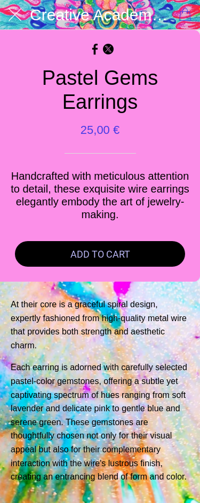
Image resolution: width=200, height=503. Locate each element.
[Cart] (185, 15)
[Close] (15, 15)
